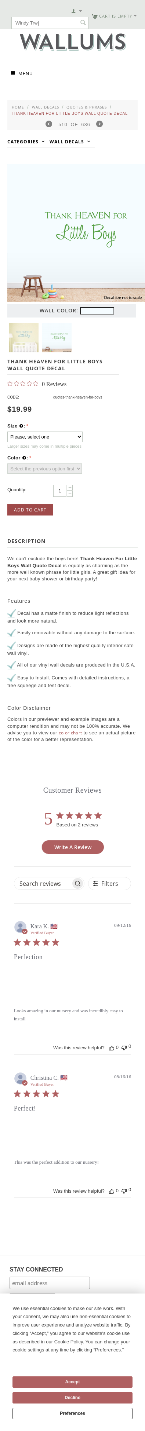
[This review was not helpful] (124, 1046)
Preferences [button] (108, 1350)
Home (18, 107)
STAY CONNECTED (36, 1269)
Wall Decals (45, 107)
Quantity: (16, 489)
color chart (70, 733)
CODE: (13, 397)
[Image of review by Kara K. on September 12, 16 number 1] (29, 984)
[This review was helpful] (111, 1047)
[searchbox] (42, 883)
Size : (16, 426)
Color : (17, 458)
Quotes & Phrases (86, 107)
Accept (72, 1381)
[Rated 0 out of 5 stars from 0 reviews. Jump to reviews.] (36, 383)
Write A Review (72, 847)
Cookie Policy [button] (68, 1341)
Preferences (72, 1413)
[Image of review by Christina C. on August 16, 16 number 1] (29, 1135)
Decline (72, 1397)
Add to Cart (30, 510)
